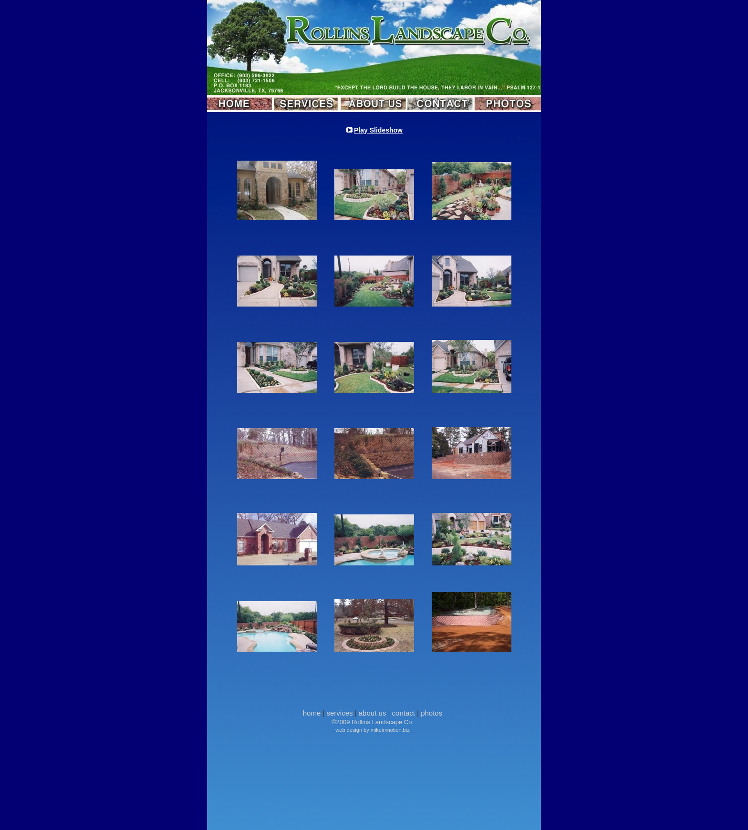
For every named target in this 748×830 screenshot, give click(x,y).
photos (431, 713)
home (312, 713)
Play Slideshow (378, 130)
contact (403, 713)
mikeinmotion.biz (390, 730)
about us (372, 713)
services (340, 713)
